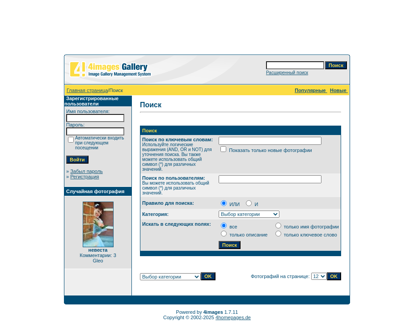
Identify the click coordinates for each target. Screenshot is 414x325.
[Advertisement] (207, 29)
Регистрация (84, 176)
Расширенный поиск (287, 72)
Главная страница (87, 90)
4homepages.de (233, 317)
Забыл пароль (86, 171)
